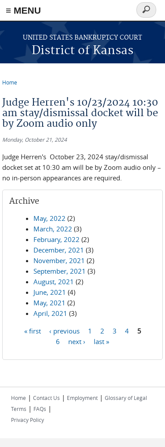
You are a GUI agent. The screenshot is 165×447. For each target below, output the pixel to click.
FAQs (39, 408)
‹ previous (64, 330)
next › (76, 341)
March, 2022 (52, 228)
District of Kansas (82, 51)
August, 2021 (53, 281)
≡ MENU (23, 10)
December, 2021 (58, 249)
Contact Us (46, 397)
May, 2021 (49, 302)
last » (101, 341)
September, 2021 (59, 271)
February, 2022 (56, 239)
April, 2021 (50, 313)
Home (9, 82)
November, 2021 (59, 260)
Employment (82, 397)
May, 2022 (49, 218)
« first (32, 330)
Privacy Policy (27, 419)
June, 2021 (49, 292)
